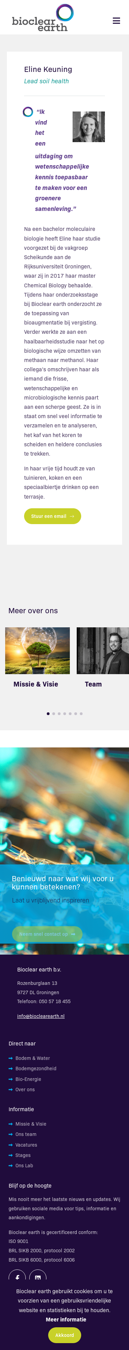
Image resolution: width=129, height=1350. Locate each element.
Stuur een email (52, 516)
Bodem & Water (32, 1058)
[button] (48, 713)
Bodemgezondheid (35, 1068)
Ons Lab (24, 1165)
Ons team (25, 1134)
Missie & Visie (35, 683)
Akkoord (64, 1335)
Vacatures (26, 1144)
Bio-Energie (28, 1079)
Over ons (25, 1089)
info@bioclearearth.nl (41, 1016)
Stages (23, 1155)
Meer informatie (66, 1319)
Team (93, 683)
